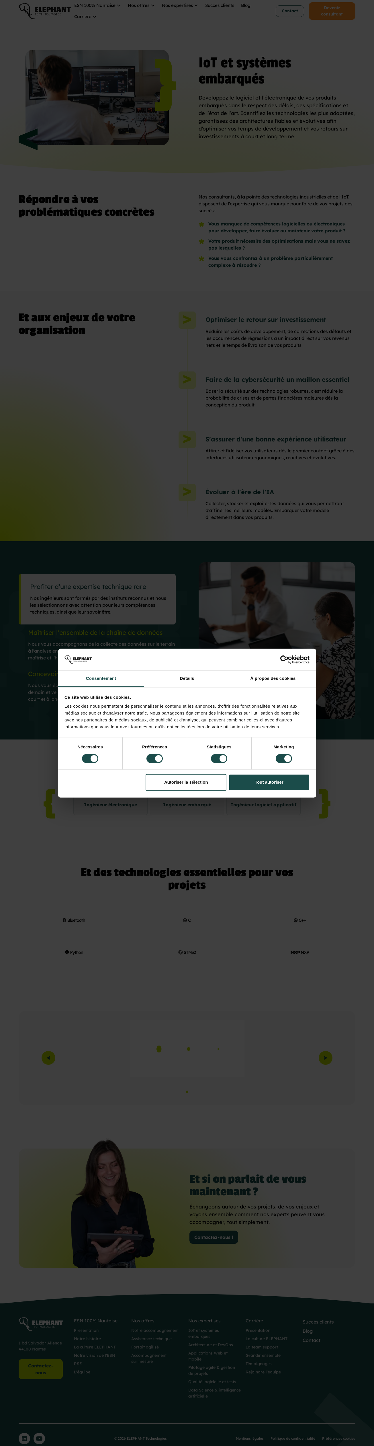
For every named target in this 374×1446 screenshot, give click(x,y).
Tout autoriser (269, 782)
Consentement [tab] (101, 678)
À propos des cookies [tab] (273, 678)
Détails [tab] (187, 678)
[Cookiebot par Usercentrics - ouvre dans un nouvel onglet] (284, 659)
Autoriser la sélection (186, 782)
